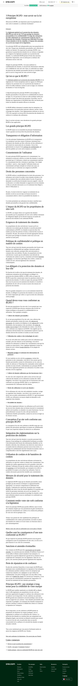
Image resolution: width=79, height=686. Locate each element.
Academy (53, 667)
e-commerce (28, 358)
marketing (10, 468)
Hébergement (20, 669)
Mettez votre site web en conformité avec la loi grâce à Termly (24, 528)
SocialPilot (31, 667)
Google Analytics (25, 347)
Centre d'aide (53, 669)
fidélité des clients (18, 576)
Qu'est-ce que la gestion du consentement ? (20, 644)
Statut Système (43, 667)
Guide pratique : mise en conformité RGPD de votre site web (25, 650)
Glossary (8, 29)
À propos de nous (65, 667)
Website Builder (20, 673)
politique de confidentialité (31, 147)
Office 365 (19, 679)
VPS (18, 681)
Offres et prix (42, 2)
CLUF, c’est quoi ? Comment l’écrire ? (19, 647)
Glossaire (53, 671)
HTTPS (8, 489)
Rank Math (31, 675)
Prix (40, 669)
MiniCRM (31, 671)
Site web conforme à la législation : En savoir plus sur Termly (23, 636)
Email (18, 671)
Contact (64, 673)
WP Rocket (31, 673)
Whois (41, 671)
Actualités (64, 671)
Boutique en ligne (20, 677)
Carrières (64, 669)
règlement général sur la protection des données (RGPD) (24, 80)
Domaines (19, 667)
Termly (30, 669)
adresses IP (35, 323)
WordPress (19, 675)
